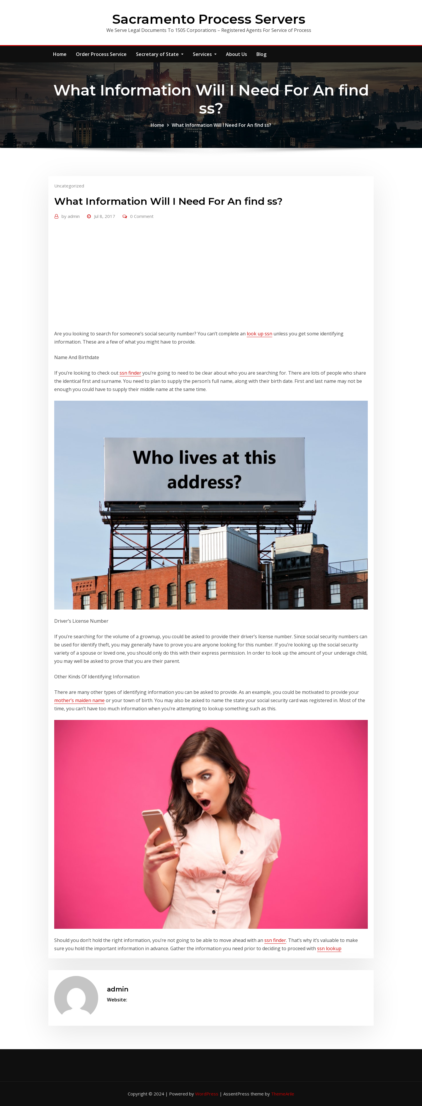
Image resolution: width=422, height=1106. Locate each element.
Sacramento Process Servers (208, 19)
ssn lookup (329, 948)
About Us (236, 54)
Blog (261, 54)
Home (60, 54)
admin (71, 216)
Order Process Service (101, 54)
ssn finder (130, 373)
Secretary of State (159, 54)
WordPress (206, 1094)
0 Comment (142, 216)
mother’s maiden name (79, 700)
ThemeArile (282, 1094)
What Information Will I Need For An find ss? (221, 125)
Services (205, 54)
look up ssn (259, 333)
